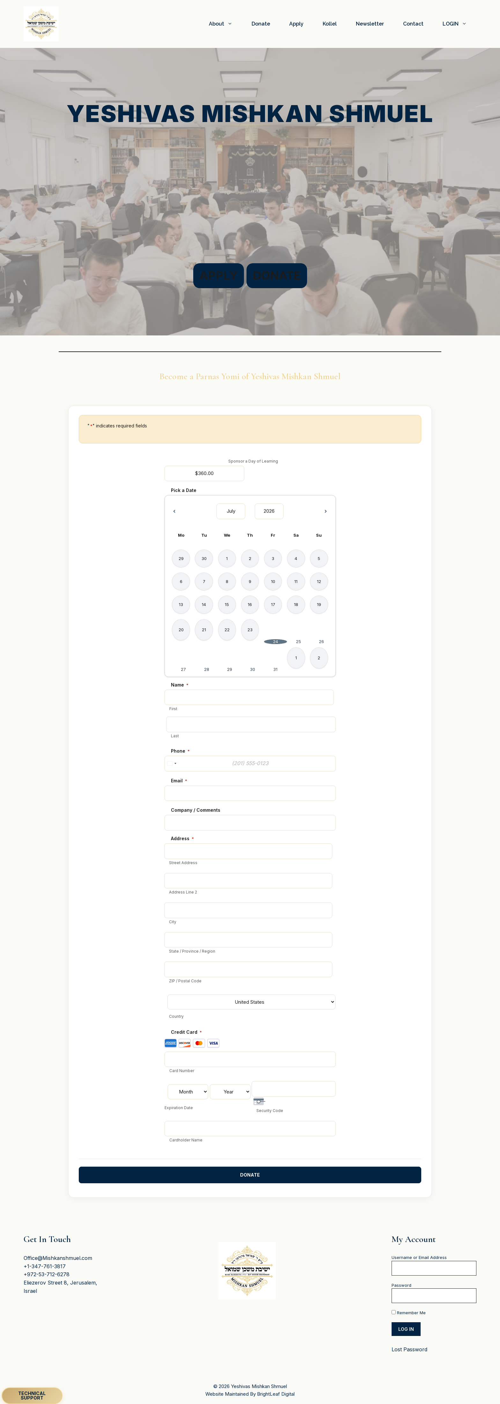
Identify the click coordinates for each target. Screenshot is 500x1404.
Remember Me (409, 1312)
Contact (413, 24)
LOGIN (459, 24)
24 (275, 641)
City (172, 921)
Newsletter (370, 24)
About (225, 24)
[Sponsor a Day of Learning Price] (204, 473)
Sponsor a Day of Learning (253, 461)
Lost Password (409, 1349)
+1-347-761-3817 (45, 1266)
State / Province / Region (192, 951)
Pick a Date (183, 490)
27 (183, 669)
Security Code (269, 1110)
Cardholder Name (185, 1140)
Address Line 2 (183, 892)
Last (175, 735)
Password (401, 1284)
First (173, 708)
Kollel (330, 24)
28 (206, 669)
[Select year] (269, 511)
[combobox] (171, 763)
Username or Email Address (419, 1257)
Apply (296, 24)
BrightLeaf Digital (276, 1394)
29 (229, 669)
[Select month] (231, 511)
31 (275, 669)
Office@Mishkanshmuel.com (58, 1258)
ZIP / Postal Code (185, 980)
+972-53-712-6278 (47, 1274)
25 (298, 641)
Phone (180, 751)
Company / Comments (195, 810)
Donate (261, 24)
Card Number (181, 1070)
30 (252, 669)
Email (179, 781)
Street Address (183, 862)
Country (176, 1016)
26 (321, 641)
